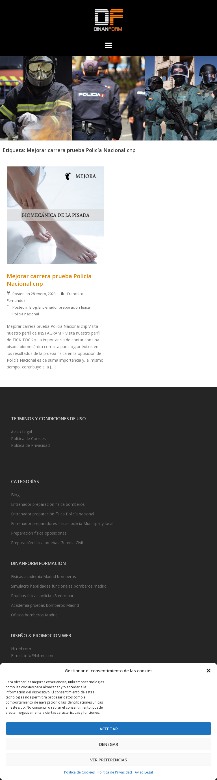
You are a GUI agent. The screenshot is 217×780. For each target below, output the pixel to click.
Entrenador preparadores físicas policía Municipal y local (62, 523)
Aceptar (108, 728)
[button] (208, 670)
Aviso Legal (144, 772)
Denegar (108, 744)
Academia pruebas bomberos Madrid (45, 605)
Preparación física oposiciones (39, 533)
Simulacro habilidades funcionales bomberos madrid (59, 586)
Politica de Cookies (79, 772)
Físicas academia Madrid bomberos (43, 576)
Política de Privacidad (114, 772)
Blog (33, 307)
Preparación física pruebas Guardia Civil (47, 542)
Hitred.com (21, 648)
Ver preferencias (108, 760)
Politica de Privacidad (30, 445)
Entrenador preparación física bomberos (48, 504)
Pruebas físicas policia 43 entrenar (42, 595)
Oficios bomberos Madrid (34, 615)
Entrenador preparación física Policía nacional (52, 514)
